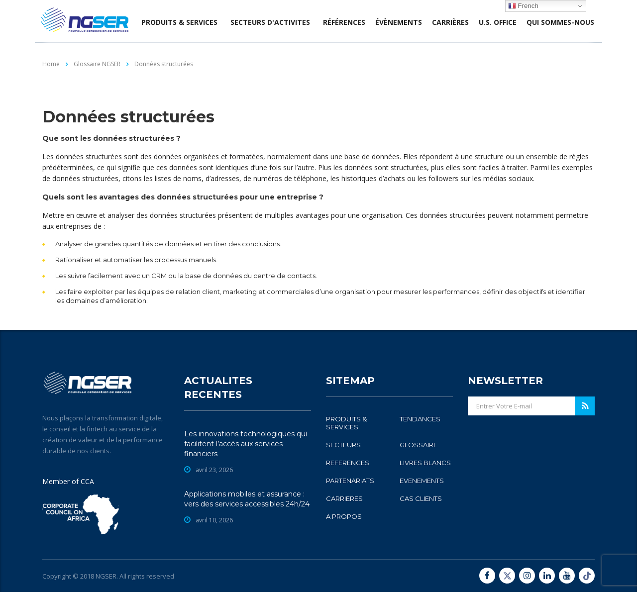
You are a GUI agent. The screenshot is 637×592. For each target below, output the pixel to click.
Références (344, 22)
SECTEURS (343, 445)
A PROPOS (344, 516)
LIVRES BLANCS (425, 463)
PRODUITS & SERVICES (346, 423)
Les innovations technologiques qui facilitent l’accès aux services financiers (245, 443)
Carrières (450, 22)
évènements (398, 22)
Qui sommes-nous (560, 22)
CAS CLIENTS (421, 498)
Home (51, 64)
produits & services (179, 22)
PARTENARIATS (350, 481)
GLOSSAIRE (418, 445)
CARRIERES (344, 498)
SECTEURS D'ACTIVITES (270, 22)
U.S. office (498, 22)
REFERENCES (347, 463)
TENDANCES (420, 419)
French (523, 6)
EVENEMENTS (422, 481)
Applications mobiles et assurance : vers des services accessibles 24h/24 (247, 499)
